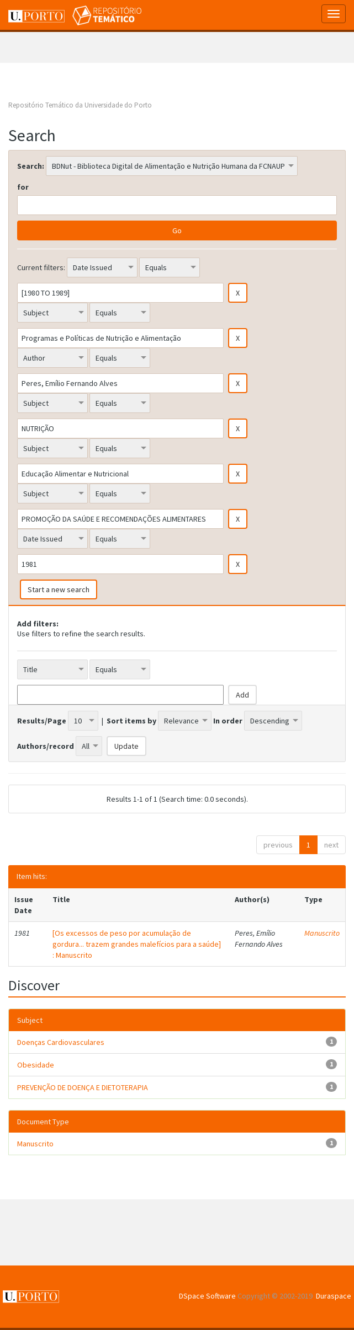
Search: (30, 166)
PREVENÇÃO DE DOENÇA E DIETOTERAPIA (82, 1087)
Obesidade (35, 1065)
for (23, 187)
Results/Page (41, 721)
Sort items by (131, 721)
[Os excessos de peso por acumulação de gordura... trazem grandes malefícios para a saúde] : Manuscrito (136, 944)
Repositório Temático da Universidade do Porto (80, 105)
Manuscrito (322, 933)
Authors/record (45, 746)
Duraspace (333, 1296)
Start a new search (58, 589)
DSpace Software (207, 1296)
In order (227, 721)
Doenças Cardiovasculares (60, 1042)
